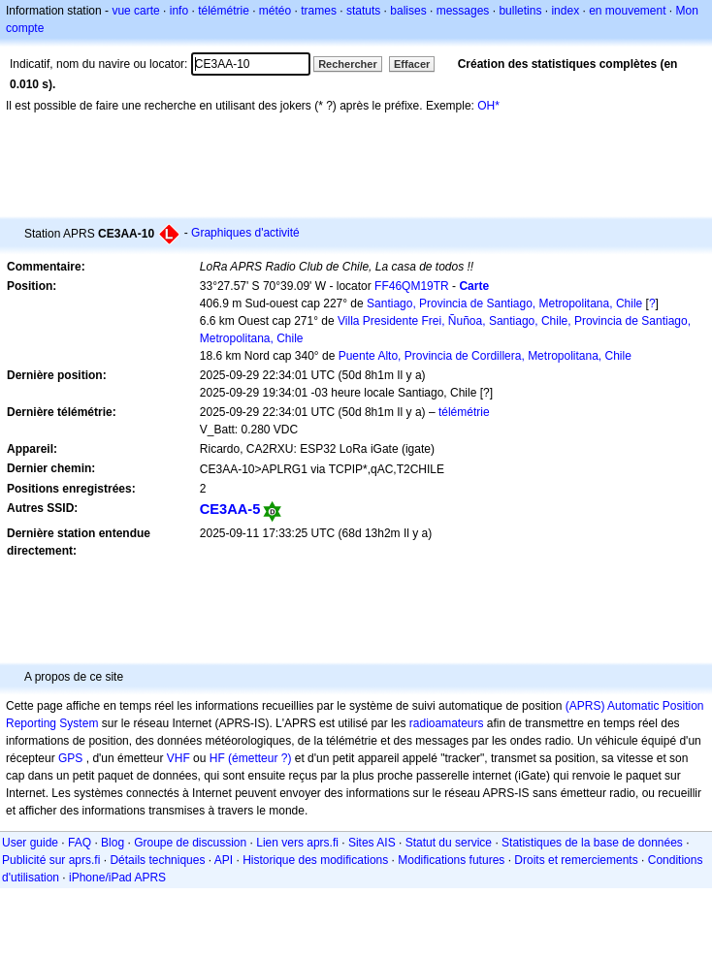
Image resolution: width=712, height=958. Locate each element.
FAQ (79, 842)
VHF (178, 758)
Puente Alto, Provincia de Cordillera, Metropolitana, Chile (485, 356)
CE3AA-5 (230, 509)
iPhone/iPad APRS (117, 877)
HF (217, 758)
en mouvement (627, 10)
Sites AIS (372, 842)
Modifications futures (451, 860)
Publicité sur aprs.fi (51, 860)
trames (319, 10)
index (565, 10)
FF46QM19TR (411, 286)
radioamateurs (446, 723)
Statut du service (448, 842)
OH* (488, 105)
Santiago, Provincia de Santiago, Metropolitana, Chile (504, 303)
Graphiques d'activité (245, 233)
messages (463, 10)
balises (408, 10)
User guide (30, 842)
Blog (112, 842)
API (223, 860)
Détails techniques (157, 860)
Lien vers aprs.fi (297, 842)
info (179, 10)
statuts (363, 10)
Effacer (412, 64)
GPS (70, 758)
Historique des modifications (315, 860)
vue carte (135, 10)
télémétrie (223, 10)
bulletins (520, 10)
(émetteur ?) (259, 758)
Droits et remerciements (575, 860)
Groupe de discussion (190, 842)
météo (275, 10)
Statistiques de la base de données (592, 842)
